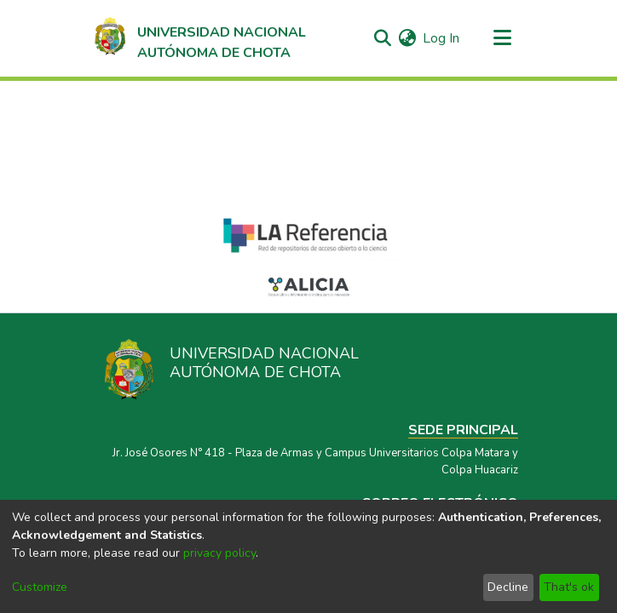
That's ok (569, 587)
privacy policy (219, 553)
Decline (507, 587)
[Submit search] (382, 38)
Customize (39, 587)
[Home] (198, 38)
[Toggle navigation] (502, 38)
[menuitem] (407, 38)
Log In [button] (442, 38)
